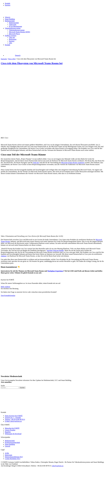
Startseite (4, 59)
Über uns (12, 37)
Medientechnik (10, 21)
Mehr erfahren (5, 287)
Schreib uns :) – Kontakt (13, 417)
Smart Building (10, 19)
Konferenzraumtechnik (12, 442)
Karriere (7, 5)
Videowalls (12, 24)
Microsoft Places (14, 34)
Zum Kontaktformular (8, 295)
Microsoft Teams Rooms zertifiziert (72, 162)
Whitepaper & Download (13, 434)
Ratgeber (8, 432)
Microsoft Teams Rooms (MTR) (19, 32)
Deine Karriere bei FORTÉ (13, 416)
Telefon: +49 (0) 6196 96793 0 (15, 419)
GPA (10, 43)
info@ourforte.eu (57, 466)
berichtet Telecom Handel (55, 250)
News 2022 (11, 59)
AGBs (7, 453)
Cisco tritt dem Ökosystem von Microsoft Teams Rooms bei (31, 63)
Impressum (8, 455)
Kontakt (7, 3)
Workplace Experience (55, 271)
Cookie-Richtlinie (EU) (12, 459)
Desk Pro (36, 162)
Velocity (7, 17)
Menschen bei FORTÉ (12, 428)
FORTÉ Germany (10, 35)
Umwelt (7, 446)
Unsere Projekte (10, 430)
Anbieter (4, 256)
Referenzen (12, 39)
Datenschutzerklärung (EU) (14, 457)
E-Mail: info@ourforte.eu (13, 421)
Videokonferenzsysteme (13, 28)
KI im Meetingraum (15, 26)
